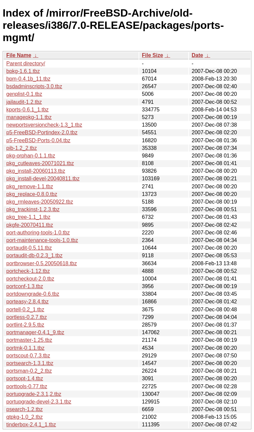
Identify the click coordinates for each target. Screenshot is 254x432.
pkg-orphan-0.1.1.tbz (30, 155)
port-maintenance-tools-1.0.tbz (42, 240)
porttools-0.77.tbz (26, 386)
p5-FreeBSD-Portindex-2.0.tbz (41, 132)
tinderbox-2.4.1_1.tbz (31, 424)
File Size (152, 55)
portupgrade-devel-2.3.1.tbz (38, 401)
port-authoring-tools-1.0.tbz (38, 232)
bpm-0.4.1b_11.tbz (28, 79)
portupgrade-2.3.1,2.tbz (33, 394)
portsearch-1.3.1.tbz (29, 363)
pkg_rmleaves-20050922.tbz (39, 202)
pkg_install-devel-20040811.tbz (42, 178)
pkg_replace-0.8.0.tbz (31, 194)
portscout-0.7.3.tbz (28, 355)
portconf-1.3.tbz (24, 286)
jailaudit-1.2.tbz (24, 102)
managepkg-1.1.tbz (29, 117)
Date (197, 55)
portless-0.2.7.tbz (26, 317)
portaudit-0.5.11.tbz (29, 248)
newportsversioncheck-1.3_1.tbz (44, 125)
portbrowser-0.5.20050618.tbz (41, 263)
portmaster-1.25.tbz (29, 340)
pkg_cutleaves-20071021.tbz (40, 163)
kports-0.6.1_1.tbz (27, 109)
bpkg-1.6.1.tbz (23, 71)
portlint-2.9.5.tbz (25, 325)
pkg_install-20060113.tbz (35, 171)
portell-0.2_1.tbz (25, 309)
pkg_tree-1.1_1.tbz (28, 217)
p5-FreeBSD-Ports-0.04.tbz (38, 140)
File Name (18, 55)
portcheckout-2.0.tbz (30, 278)
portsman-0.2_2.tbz (29, 371)
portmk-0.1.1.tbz (25, 348)
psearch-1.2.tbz (24, 409)
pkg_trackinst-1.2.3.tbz (33, 209)
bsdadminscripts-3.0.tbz (34, 86)
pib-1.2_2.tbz (21, 148)
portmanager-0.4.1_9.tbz (35, 332)
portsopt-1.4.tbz (24, 378)
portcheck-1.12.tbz (28, 271)
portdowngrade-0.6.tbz (32, 294)
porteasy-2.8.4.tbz (27, 301)
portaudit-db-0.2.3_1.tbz (34, 255)
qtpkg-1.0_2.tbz (24, 417)
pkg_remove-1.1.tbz (29, 186)
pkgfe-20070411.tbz (29, 225)
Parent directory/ (25, 63)
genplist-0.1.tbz (24, 94)
